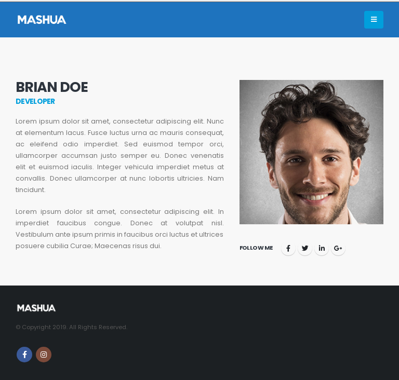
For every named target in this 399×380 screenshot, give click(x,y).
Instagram (43, 354)
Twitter (305, 248)
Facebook (288, 248)
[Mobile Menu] (373, 20)
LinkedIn (321, 248)
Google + (338, 248)
